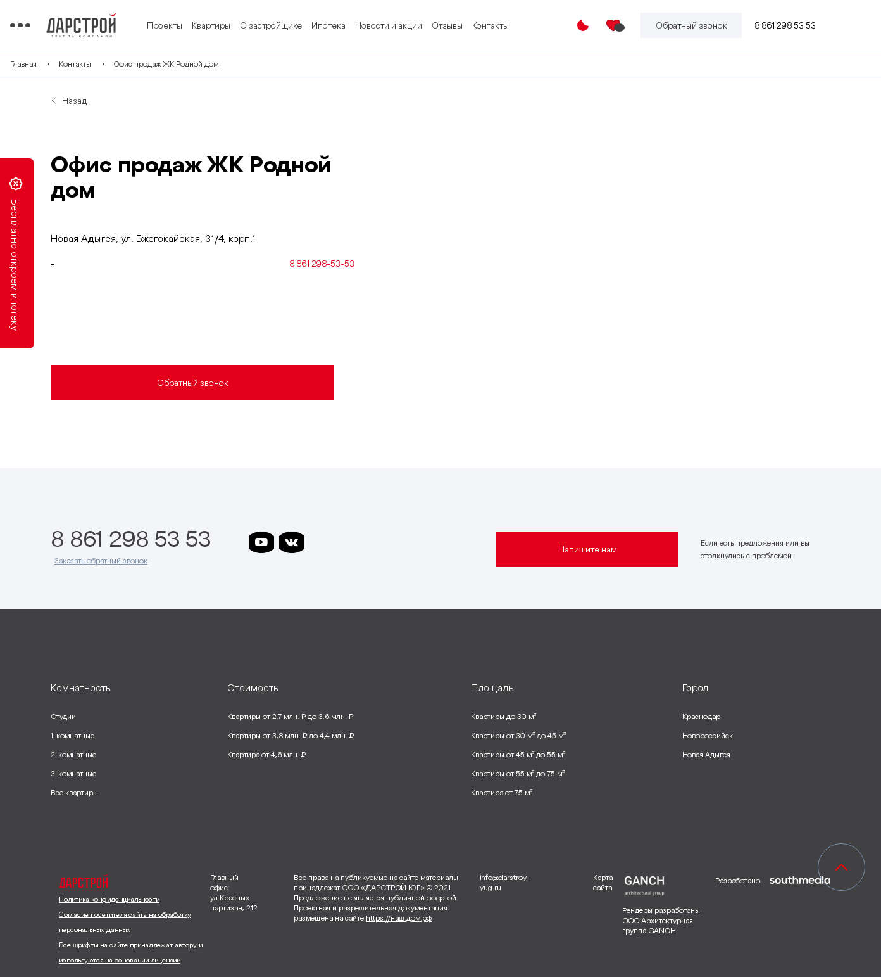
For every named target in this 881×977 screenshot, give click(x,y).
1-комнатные (72, 735)
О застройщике (323, 25)
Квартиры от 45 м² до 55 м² (518, 754)
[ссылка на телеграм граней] (413, 542)
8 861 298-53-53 (321, 263)
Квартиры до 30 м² (503, 716)
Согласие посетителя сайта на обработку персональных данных (125, 922)
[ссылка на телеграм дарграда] (352, 542)
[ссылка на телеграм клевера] (383, 542)
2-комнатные (73, 754)
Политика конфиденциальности (109, 899)
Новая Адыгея (706, 754)
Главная (64, 63)
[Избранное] (614, 25)
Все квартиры (74, 792)
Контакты (543, 25)
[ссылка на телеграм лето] (443, 542)
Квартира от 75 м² (501, 792)
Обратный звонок (192, 382)
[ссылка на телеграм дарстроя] (322, 542)
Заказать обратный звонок (100, 560)
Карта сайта (603, 882)
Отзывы (499, 25)
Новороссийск (707, 735)
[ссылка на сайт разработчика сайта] (800, 920)
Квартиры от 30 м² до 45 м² (518, 735)
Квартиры (263, 25)
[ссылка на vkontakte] (291, 542)
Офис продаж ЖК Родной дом (206, 63)
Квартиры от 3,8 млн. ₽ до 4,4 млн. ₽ (290, 735)
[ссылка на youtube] (261, 542)
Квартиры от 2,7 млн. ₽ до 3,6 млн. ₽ (290, 716)
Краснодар (701, 716)
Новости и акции (441, 25)
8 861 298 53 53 (785, 25)
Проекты (217, 25)
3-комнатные (73, 773)
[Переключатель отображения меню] (61, 25)
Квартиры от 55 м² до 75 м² (518, 773)
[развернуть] (129, 687)
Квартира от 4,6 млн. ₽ (266, 754)
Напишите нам (587, 549)
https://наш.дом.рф (399, 918)
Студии (63, 716)
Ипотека (381, 25)
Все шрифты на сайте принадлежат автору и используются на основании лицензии (131, 952)
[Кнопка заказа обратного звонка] (691, 25)
